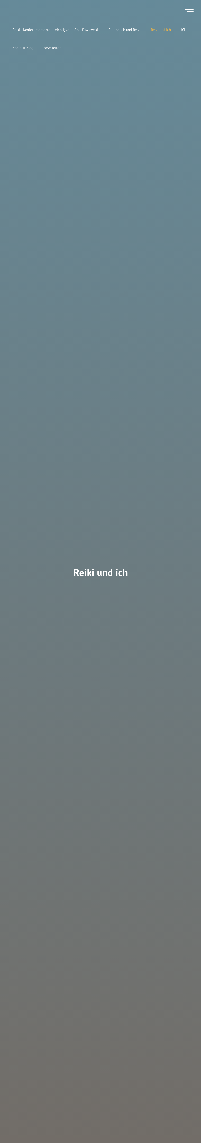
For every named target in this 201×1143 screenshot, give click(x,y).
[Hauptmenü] (189, 11)
